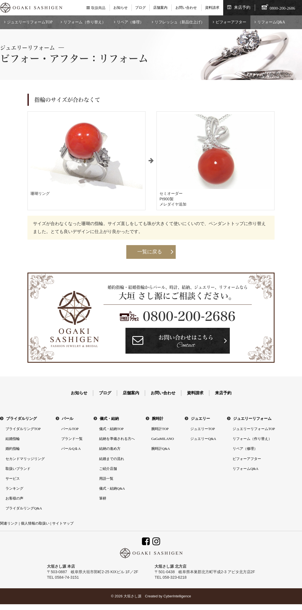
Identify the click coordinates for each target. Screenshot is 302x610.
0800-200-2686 (189, 316)
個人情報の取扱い (35, 523)
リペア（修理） (130, 22)
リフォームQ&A (271, 22)
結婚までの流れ (111, 459)
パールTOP (70, 429)
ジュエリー (200, 419)
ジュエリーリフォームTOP (29, 22)
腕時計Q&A (160, 449)
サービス (12, 478)
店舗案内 (160, 7)
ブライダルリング (21, 419)
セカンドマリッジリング (25, 459)
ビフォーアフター (231, 22)
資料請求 (212, 7)
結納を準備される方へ (117, 439)
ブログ (140, 7)
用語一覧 (106, 478)
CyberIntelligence (177, 596)
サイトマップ (63, 523)
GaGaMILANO (162, 439)
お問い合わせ (186, 7)
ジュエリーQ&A (203, 439)
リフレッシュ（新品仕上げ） (180, 22)
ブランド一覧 (72, 439)
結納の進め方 (110, 449)
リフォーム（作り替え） (84, 22)
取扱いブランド (17, 469)
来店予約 (242, 7)
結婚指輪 (12, 439)
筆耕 (102, 498)
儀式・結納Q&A (112, 488)
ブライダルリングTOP (23, 429)
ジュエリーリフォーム (252, 419)
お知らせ (120, 7)
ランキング (14, 488)
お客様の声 (14, 498)
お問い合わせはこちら (186, 342)
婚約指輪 (12, 449)
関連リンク (9, 523)
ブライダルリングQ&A (23, 508)
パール (67, 419)
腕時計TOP (160, 429)
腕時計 (157, 419)
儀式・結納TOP (111, 429)
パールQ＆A (71, 449)
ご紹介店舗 (108, 469)
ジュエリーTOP (202, 429)
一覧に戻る (149, 251)
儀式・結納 (109, 419)
